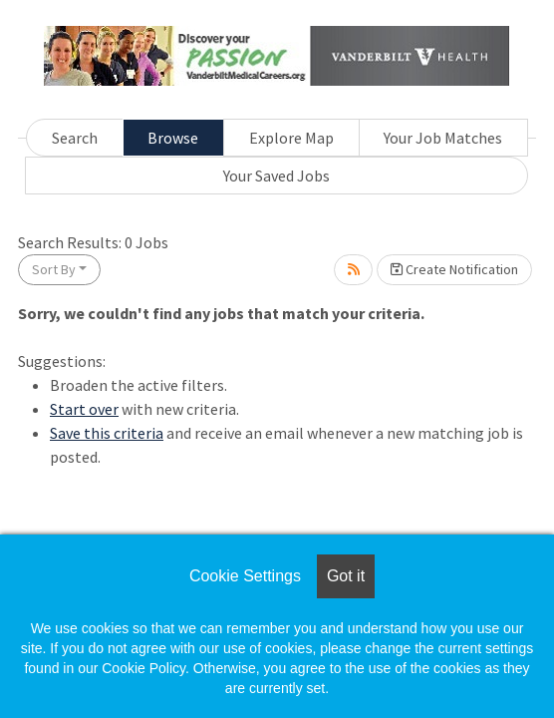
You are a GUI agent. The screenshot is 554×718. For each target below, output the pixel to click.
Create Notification (454, 269)
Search (75, 138)
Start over (84, 409)
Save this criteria (106, 433)
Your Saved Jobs (276, 175)
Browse (172, 138)
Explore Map (291, 138)
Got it (346, 575)
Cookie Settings (245, 575)
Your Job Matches (443, 138)
